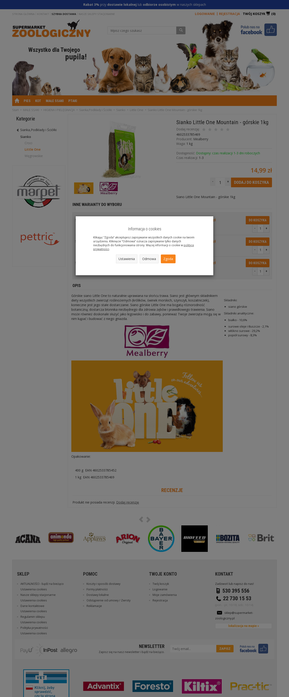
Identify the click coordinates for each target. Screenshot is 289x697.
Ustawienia (126, 259)
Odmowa (149, 259)
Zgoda (168, 259)
